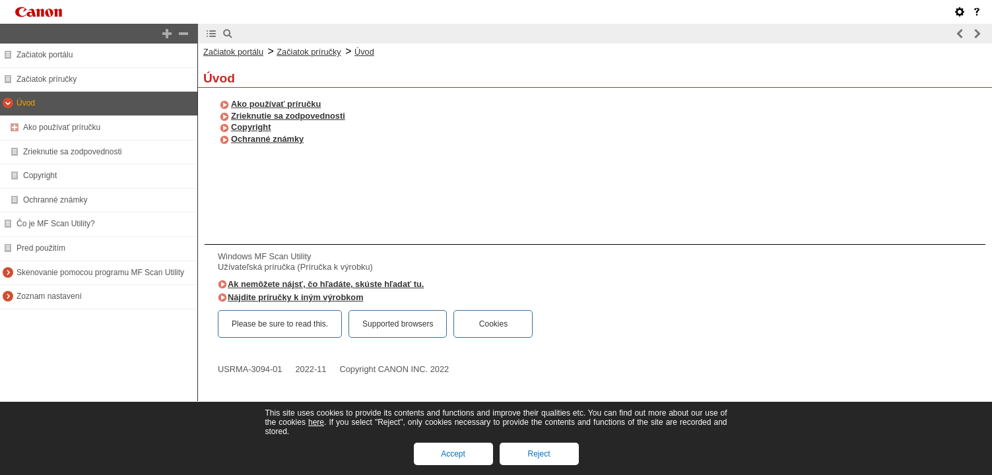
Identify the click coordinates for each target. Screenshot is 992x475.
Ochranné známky (55, 200)
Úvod (26, 103)
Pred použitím (41, 248)
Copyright (40, 175)
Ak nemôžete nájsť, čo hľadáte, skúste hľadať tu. (326, 284)
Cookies (493, 324)
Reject (538, 454)
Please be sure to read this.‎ (280, 324)
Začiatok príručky (47, 79)
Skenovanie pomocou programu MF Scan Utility (100, 272)
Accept (453, 454)
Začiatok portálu (45, 54)
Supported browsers (397, 324)
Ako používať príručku (61, 127)
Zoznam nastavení (49, 296)
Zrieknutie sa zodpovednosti (72, 151)
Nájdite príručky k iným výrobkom (296, 297)
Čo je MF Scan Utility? (56, 223)
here (316, 422)
